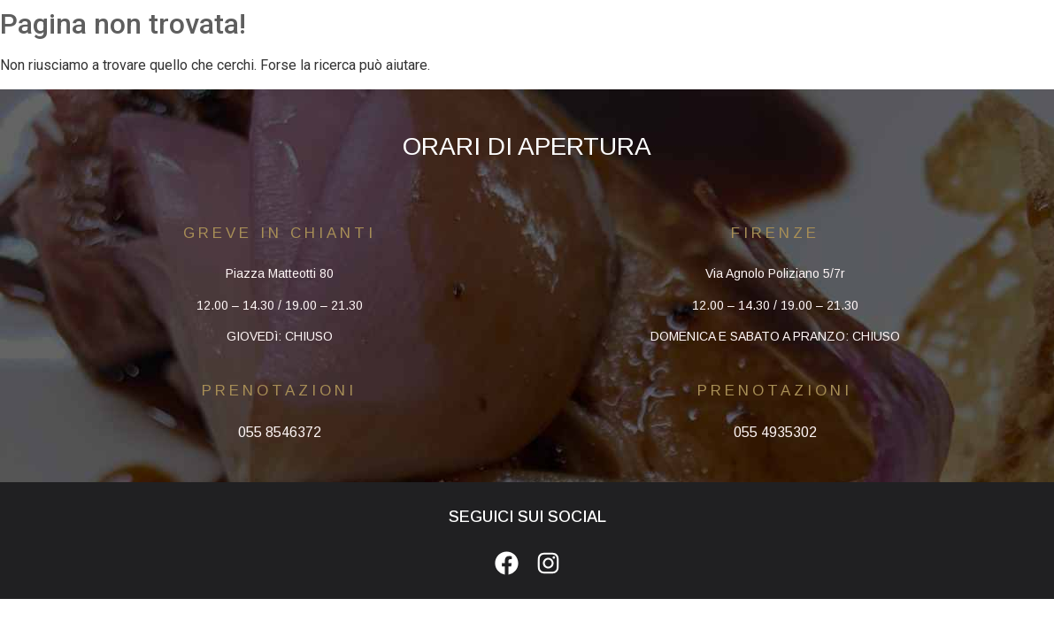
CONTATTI (718, 21)
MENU (533, 21)
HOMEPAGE (342, 21)
